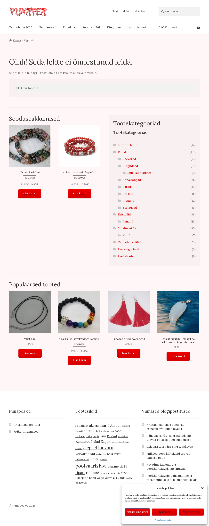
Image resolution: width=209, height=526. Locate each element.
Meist (126, 11)
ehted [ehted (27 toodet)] (88, 431)
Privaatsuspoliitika (162, 520)
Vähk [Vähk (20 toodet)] (121, 478)
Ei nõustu (164, 511)
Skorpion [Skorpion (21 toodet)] (81, 478)
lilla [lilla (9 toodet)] (104, 454)
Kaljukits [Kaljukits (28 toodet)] (107, 441)
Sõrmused (130, 207)
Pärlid (127, 187)
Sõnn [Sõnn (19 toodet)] (92, 478)
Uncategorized (128, 249)
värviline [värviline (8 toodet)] (129, 478)
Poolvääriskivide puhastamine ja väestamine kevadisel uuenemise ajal (172, 478)
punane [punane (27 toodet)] (113, 466)
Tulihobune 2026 (20, 27)
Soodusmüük (91, 27)
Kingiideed (114, 27)
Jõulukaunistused (139, 173)
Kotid (126, 235)
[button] (202, 488)
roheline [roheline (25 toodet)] (92, 473)
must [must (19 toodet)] (117, 454)
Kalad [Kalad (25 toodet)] (95, 442)
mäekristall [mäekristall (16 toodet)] (82, 459)
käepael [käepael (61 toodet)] (89, 447)
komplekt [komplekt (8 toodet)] (119, 442)
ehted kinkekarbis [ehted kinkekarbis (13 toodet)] (103, 431)
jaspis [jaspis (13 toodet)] (96, 436)
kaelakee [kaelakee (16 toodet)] (123, 436)
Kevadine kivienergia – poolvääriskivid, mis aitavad (166, 466)
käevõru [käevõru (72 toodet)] (105, 447)
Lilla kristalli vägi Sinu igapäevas (169, 446)
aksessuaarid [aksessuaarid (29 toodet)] (99, 425)
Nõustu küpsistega (137, 511)
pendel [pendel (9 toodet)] (103, 459)
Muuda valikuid (191, 511)
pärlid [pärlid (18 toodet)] (123, 466)
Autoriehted (137, 27)
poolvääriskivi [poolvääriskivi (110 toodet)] (90, 466)
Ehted (67, 27)
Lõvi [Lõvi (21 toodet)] (110, 454)
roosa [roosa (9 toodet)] (102, 473)
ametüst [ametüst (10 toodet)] (126, 426)
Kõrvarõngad (132, 180)
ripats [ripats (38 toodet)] (80, 472)
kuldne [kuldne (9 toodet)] (126, 442)
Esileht (17, 40)
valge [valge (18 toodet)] (100, 478)
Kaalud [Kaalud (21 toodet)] (112, 436)
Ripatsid (128, 200)
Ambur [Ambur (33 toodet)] (115, 425)
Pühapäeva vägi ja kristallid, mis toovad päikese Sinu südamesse (169, 438)
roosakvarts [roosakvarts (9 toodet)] (111, 473)
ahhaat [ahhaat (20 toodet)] (83, 425)
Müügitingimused (26, 431)
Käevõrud (129, 159)
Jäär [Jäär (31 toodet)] (103, 436)
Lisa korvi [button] (29, 193)
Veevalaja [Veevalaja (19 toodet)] (110, 478)
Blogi (115, 11)
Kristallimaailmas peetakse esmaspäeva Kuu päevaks (165, 427)
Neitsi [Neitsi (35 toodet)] (95, 459)
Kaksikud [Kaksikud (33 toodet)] (82, 441)
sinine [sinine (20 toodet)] (122, 473)
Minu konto (141, 11)
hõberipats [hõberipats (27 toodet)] (83, 436)
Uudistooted (47, 27)
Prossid (128, 194)
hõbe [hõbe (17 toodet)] (118, 431)
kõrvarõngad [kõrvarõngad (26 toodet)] (85, 454)
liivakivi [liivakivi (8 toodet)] (99, 454)
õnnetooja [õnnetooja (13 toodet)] (81, 482)
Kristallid (124, 214)
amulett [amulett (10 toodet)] (79, 431)
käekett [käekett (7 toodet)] (78, 448)
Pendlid (128, 221)
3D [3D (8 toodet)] (76, 426)
